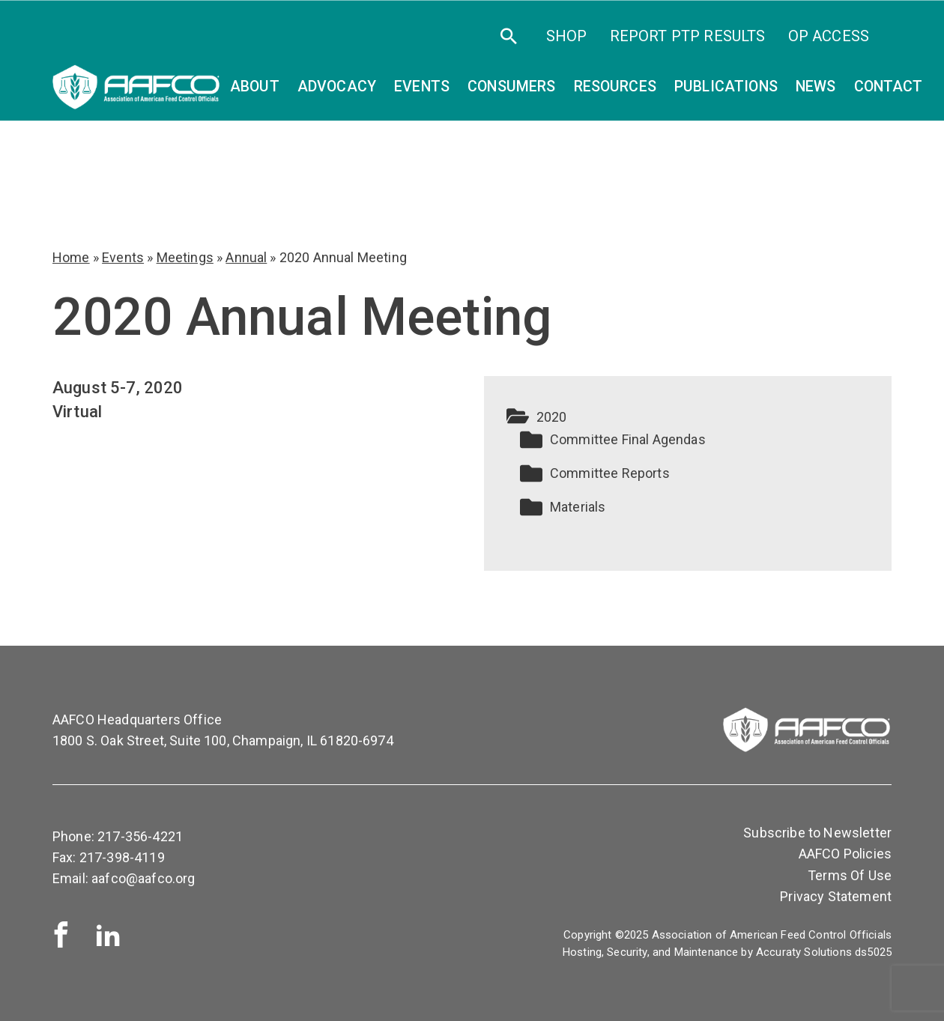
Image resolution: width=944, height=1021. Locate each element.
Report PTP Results (688, 36)
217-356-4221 (140, 836)
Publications (726, 86)
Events (123, 257)
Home (71, 257)
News (816, 86)
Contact (888, 86)
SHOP (566, 36)
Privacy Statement (836, 896)
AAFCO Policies (845, 853)
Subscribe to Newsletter (817, 832)
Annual (246, 257)
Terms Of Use (850, 875)
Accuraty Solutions (804, 952)
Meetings (185, 257)
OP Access (828, 36)
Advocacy (336, 86)
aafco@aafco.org (143, 878)
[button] (687, 417)
